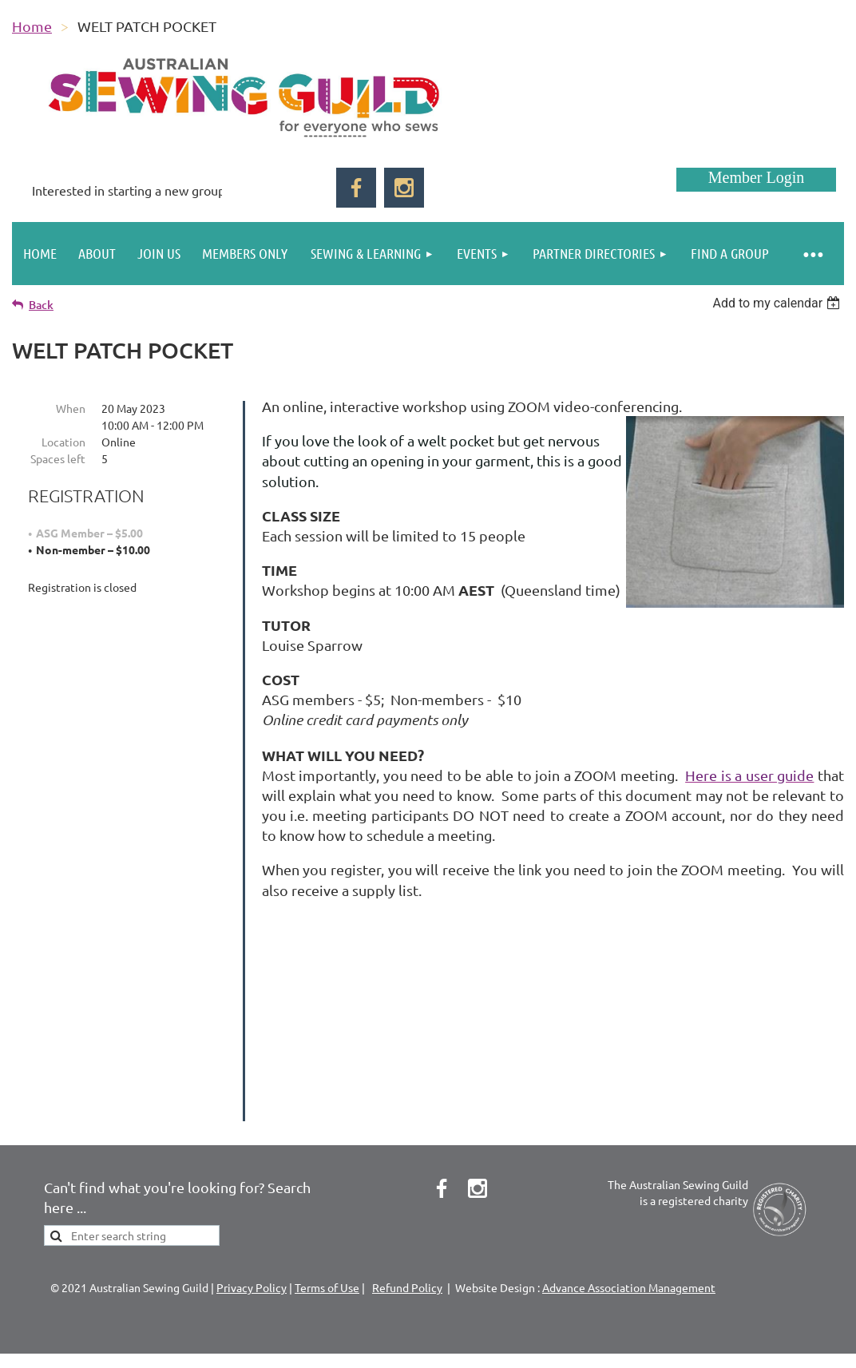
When (70, 408)
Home (32, 26)
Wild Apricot (653, 1339)
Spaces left (57, 458)
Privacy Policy (251, 1246)
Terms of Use (327, 1246)
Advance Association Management (628, 1246)
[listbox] (778, 303)
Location (63, 441)
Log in (756, 180)
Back (41, 304)
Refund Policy (407, 1246)
